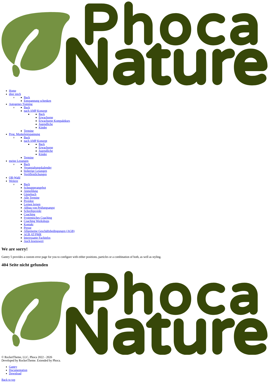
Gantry (13, 366)
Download (15, 373)
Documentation (18, 370)
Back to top (8, 379)
